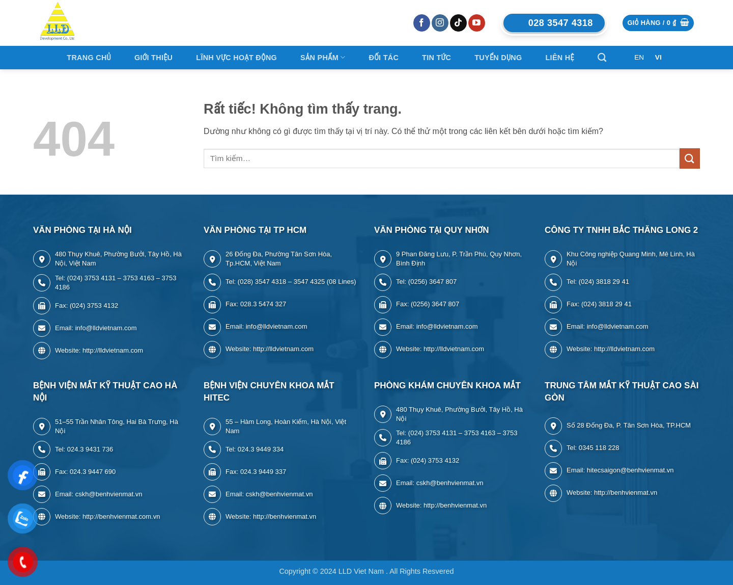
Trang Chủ (89, 58)
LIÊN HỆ (560, 58)
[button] (658, 23)
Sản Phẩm (322, 57)
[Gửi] (690, 158)
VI (658, 57)
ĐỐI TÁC (384, 58)
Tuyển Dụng (498, 58)
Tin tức (436, 58)
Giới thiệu (153, 58)
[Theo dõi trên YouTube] (476, 23)
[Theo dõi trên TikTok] (458, 23)
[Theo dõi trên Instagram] (440, 23)
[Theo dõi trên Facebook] (421, 23)
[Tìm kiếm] (602, 57)
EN (639, 57)
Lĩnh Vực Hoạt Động (236, 58)
